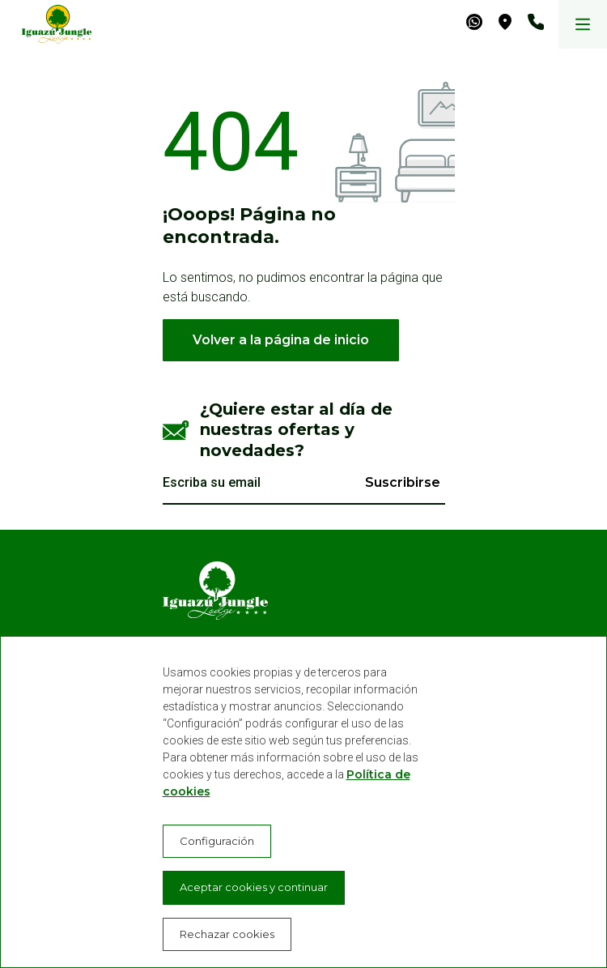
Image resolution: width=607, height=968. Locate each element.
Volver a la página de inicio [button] (281, 340)
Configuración (217, 840)
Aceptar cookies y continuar (254, 887)
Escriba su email (212, 482)
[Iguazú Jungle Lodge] (48, 24)
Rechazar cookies (227, 933)
